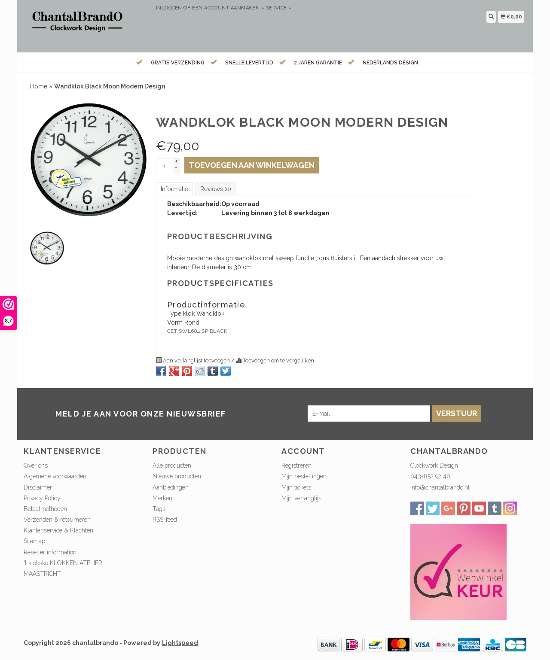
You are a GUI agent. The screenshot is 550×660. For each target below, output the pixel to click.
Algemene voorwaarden (55, 476)
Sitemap (34, 541)
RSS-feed (165, 519)
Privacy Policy (42, 498)
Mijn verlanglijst (302, 498)
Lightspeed (180, 642)
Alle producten (172, 465)
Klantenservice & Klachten (58, 530)
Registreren (296, 465)
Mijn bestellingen (304, 476)
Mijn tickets (296, 487)
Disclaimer (38, 487)
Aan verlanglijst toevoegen (193, 360)
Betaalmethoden (45, 508)
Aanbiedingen (171, 487)
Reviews (215, 189)
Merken (162, 498)
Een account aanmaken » (228, 8)
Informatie (174, 189)
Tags (159, 508)
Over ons (36, 465)
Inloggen (169, 8)
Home (38, 86)
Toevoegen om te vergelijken (275, 360)
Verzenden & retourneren (57, 519)
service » (279, 8)
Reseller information (50, 552)
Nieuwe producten (177, 476)
